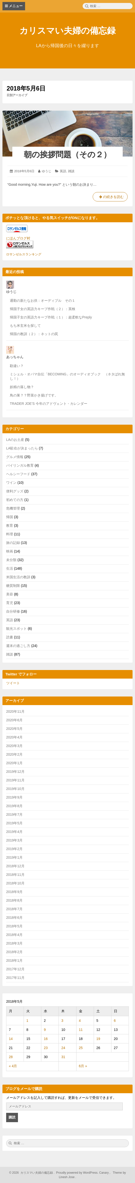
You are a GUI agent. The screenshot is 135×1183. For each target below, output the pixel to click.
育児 (9, 603)
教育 (9, 525)
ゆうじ (46, 171)
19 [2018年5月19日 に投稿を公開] (98, 1039)
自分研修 (13, 611)
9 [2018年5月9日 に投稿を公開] (45, 1030)
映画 (9, 551)
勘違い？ (17, 366)
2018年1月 (14, 960)
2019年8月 (14, 806)
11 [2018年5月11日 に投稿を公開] (81, 1030)
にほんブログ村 (18, 238)
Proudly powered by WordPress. (77, 1172)
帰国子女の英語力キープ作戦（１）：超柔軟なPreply (51, 317)
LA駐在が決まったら (22, 448)
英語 (63, 171)
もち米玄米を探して (25, 326)
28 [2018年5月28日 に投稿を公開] (11, 1057)
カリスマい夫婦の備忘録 (67, 30)
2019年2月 (14, 849)
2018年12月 (15, 866)
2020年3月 (14, 746)
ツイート (13, 683)
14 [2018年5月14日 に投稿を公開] (11, 1039)
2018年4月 (14, 935)
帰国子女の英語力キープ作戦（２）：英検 (42, 309)
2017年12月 (15, 969)
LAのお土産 (15, 440)
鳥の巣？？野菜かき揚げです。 (34, 395)
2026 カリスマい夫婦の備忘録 (32, 1172)
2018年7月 (14, 909)
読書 (9, 637)
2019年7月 (14, 814)
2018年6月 (14, 918)
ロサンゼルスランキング (23, 254)
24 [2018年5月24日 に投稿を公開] (63, 1048)
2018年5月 (14, 926)
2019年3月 (14, 840)
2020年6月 (14, 720)
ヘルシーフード (18, 474)
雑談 (71, 171)
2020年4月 (14, 737)
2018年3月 (14, 943)
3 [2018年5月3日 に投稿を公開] (62, 1021)
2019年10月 (15, 789)
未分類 (11, 560)
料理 (9, 534)
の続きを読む (110, 197)
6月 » (83, 1066)
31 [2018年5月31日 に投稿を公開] (63, 1057)
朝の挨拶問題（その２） (67, 154)
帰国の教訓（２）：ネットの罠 (34, 334)
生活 (9, 568)
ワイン (11, 483)
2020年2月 (14, 754)
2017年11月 (15, 978)
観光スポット (16, 629)
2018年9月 (14, 892)
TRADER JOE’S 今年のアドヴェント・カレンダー (48, 404)
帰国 (9, 517)
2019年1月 (14, 857)
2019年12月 (15, 772)
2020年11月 (15, 711)
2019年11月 (15, 780)
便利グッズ (14, 491)
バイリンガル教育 (20, 465)
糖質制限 (13, 586)
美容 (9, 594)
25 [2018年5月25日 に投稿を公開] (81, 1048)
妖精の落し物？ (22, 387)
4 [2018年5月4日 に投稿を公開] (80, 1021)
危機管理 (13, 508)
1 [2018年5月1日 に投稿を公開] (27, 1021)
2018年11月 (15, 875)
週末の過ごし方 (18, 646)
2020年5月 (14, 729)
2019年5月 (14, 823)
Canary (104, 1172)
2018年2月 (14, 952)
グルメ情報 (14, 457)
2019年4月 (14, 832)
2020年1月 (14, 763)
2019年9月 (14, 797)
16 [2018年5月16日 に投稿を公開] (46, 1039)
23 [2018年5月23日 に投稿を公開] (46, 1048)
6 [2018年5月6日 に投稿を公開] (115, 1021)
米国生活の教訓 (18, 577)
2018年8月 (14, 900)
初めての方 (14, 500)
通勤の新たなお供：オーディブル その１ (42, 300)
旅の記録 (13, 543)
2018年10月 (15, 883)
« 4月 (13, 1066)
